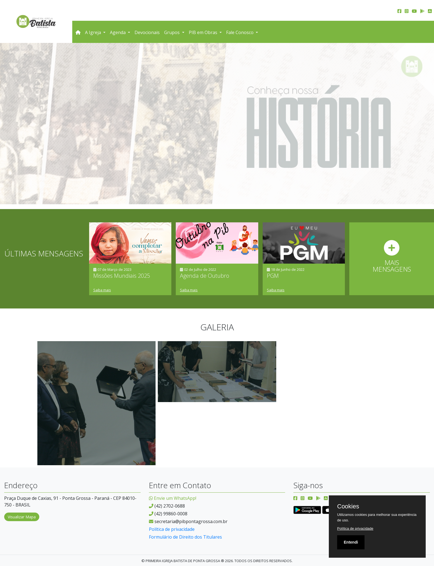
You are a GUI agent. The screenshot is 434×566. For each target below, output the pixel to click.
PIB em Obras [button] (203, 32)
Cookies (348, 506)
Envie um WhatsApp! (172, 498)
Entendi (351, 542)
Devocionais (147, 32)
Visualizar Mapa (22, 516)
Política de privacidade (172, 529)
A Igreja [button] (93, 32)
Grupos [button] (172, 32)
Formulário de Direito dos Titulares (185, 537)
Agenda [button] (118, 32)
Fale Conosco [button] (240, 32)
